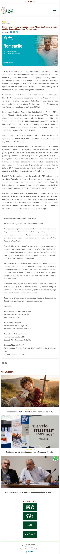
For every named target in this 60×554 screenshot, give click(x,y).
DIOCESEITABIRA (30, 545)
